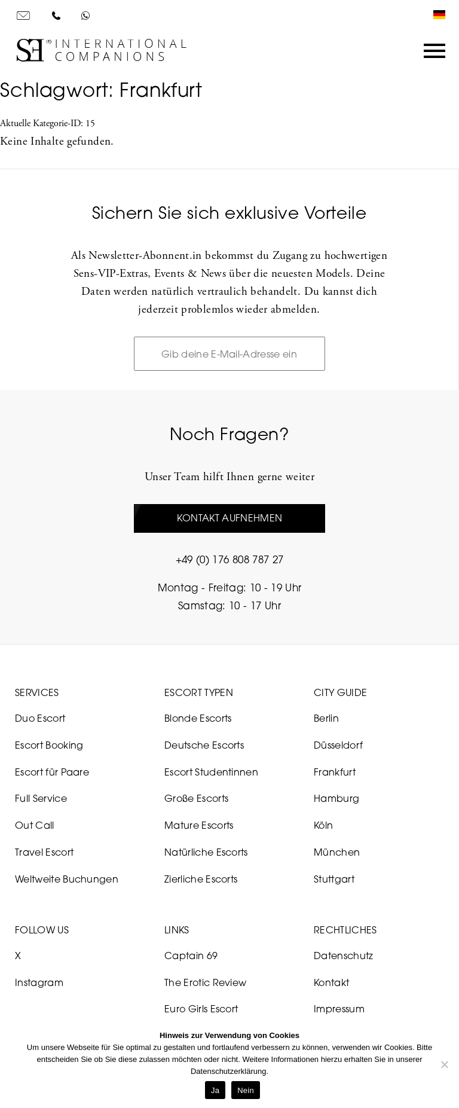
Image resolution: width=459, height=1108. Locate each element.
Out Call (34, 825)
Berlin (326, 718)
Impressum (339, 1009)
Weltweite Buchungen (66, 879)
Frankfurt (335, 772)
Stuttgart (334, 879)
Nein (245, 1090)
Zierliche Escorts (200, 879)
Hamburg (336, 798)
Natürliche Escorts (206, 852)
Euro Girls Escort (201, 1009)
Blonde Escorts (197, 718)
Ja (215, 1090)
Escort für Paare (52, 772)
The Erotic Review (205, 982)
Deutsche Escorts (204, 745)
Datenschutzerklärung (228, 1071)
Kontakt (331, 982)
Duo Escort (40, 718)
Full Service (41, 798)
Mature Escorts (198, 825)
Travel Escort (44, 852)
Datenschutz (344, 956)
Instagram (39, 982)
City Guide (340, 692)
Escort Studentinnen (211, 772)
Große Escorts (196, 798)
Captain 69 (191, 956)
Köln (323, 825)
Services (37, 692)
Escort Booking (49, 745)
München (337, 852)
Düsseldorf (338, 745)
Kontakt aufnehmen (229, 518)
